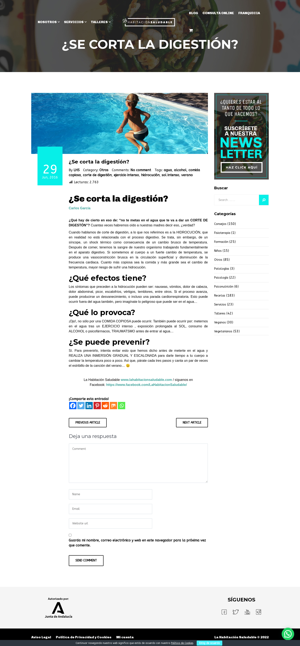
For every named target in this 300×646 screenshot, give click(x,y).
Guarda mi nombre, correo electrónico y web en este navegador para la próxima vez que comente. (137, 542)
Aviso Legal (41, 637)
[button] (288, 634)
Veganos (220, 322)
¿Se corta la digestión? (99, 162)
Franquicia (249, 13)
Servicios (220, 304)
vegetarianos (223, 331)
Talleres (219, 313)
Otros (103, 170)
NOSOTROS (47, 22)
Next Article (192, 422)
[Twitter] (81, 405)
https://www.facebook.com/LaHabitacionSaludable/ (146, 385)
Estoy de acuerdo (209, 643)
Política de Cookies (182, 643)
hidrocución (150, 175)
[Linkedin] (89, 405)
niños (218, 251)
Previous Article (87, 422)
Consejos (220, 224)
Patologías (221, 269)
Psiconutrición (223, 286)
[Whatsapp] (121, 405)
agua (168, 170)
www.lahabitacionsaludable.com (146, 380)
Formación (221, 242)
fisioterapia (222, 233)
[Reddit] (105, 405)
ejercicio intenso (126, 175)
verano (187, 175)
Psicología (221, 277)
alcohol (180, 170)
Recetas (219, 295)
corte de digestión (97, 175)
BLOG (193, 13)
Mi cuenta (125, 637)
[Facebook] (72, 405)
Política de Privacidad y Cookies (83, 637)
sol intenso (170, 175)
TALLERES (99, 22)
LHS (77, 170)
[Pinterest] (97, 405)
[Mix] (113, 405)
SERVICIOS (74, 22)
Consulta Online (218, 13)
